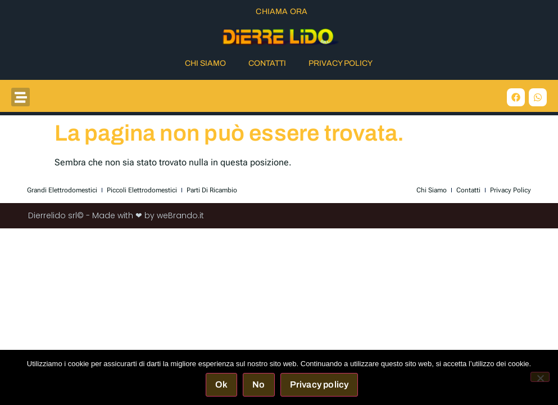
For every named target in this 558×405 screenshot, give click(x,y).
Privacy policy (319, 384)
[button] (20, 97)
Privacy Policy (341, 63)
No (258, 384)
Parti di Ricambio (212, 190)
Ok (221, 384)
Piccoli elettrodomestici (142, 190)
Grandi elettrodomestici (62, 190)
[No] (540, 377)
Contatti (267, 63)
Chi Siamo (205, 63)
